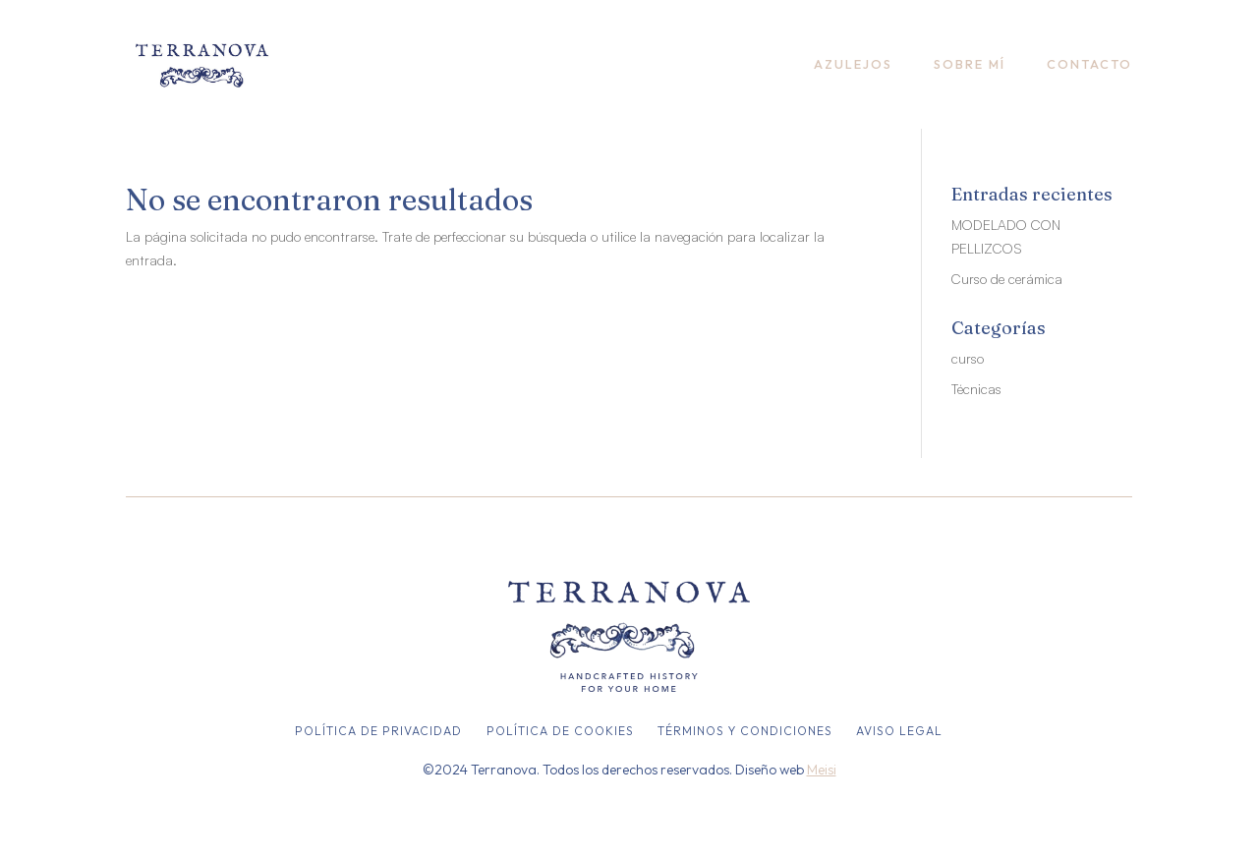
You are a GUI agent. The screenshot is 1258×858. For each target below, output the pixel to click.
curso (967, 358)
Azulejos (853, 64)
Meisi (821, 769)
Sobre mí (969, 64)
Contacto (1089, 64)
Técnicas (976, 388)
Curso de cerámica (1006, 278)
